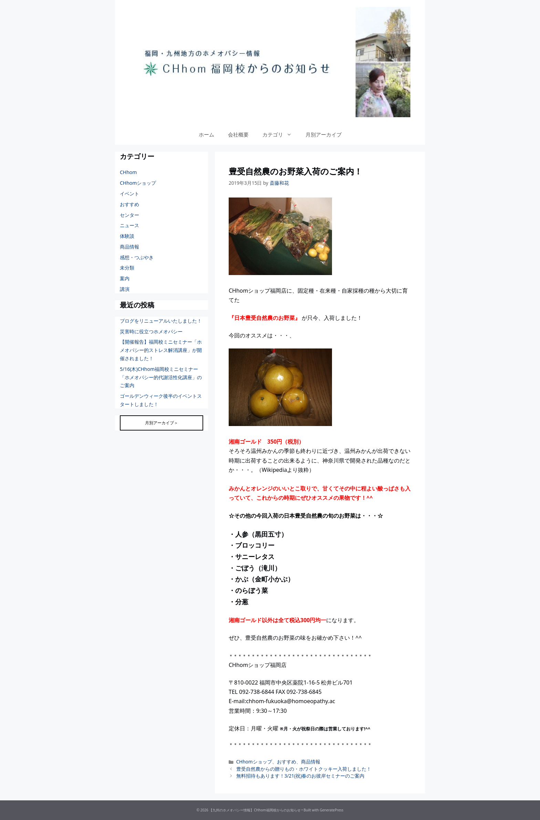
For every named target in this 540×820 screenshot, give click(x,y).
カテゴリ (280, 134)
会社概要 (238, 134)
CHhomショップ (254, 761)
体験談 (127, 236)
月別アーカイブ (323, 134)
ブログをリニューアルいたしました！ (161, 320)
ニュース (129, 225)
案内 (124, 278)
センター (129, 215)
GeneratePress (331, 810)
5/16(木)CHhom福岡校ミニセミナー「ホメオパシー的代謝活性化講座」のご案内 (161, 377)
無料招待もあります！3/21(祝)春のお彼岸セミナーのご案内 (300, 775)
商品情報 (310, 761)
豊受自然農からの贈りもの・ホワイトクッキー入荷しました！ (303, 769)
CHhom (128, 172)
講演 (124, 289)
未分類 (127, 267)
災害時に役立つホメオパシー (151, 331)
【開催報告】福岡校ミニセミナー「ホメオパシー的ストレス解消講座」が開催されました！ (161, 350)
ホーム (206, 134)
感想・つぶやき (137, 257)
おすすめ (286, 761)
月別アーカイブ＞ (161, 423)
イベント (129, 193)
